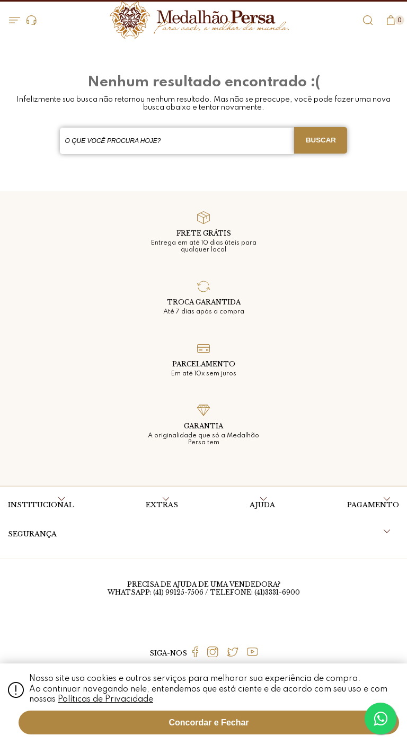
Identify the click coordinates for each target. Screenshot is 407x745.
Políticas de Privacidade (105, 699)
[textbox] (177, 141)
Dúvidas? (31, 20)
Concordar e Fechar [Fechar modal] (209, 722)
